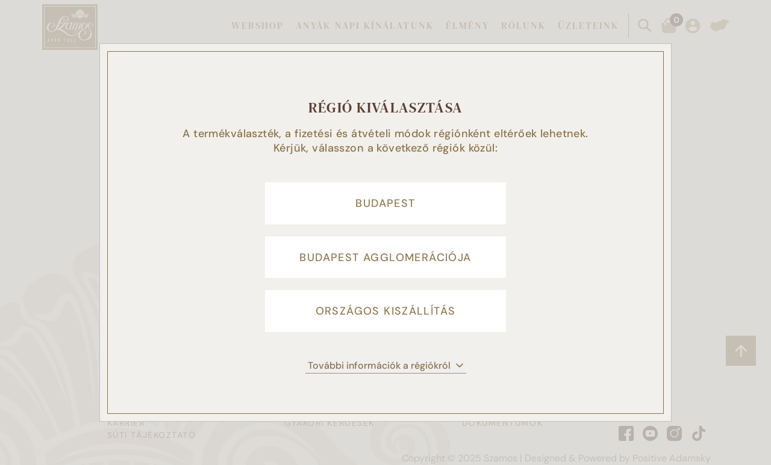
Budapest (385, 203)
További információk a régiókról (386, 366)
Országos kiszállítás (386, 311)
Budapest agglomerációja (385, 257)
